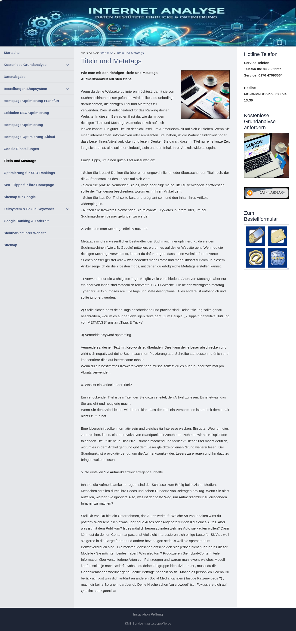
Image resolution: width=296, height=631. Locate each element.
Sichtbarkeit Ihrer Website (25, 233)
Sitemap (10, 245)
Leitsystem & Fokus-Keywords (29, 209)
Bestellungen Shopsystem (25, 89)
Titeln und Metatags (20, 161)
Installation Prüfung (148, 614)
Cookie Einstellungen (21, 149)
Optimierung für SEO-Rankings (29, 173)
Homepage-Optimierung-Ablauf (29, 137)
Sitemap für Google (20, 197)
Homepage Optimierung (23, 125)
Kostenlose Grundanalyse (25, 65)
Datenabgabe (14, 77)
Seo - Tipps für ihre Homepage (29, 185)
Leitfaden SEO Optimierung (26, 113)
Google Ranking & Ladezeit (26, 221)
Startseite (11, 53)
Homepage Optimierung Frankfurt (31, 101)
